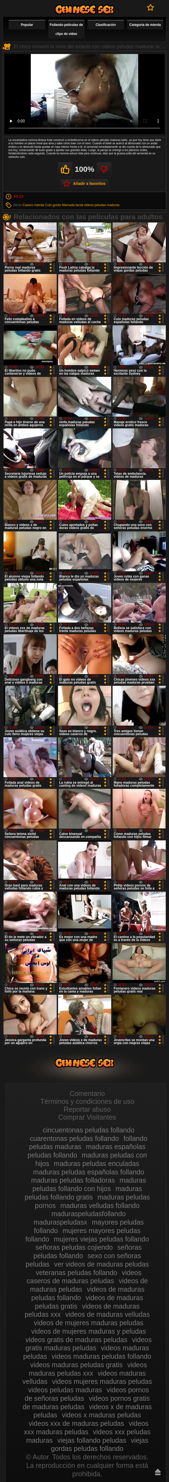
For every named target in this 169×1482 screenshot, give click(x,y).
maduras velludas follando (99, 1205)
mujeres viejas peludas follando (101, 1239)
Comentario (87, 1093)
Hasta (158, 1472)
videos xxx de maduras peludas (76, 1423)
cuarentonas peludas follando (74, 1138)
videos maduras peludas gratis (76, 1365)
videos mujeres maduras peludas (102, 1381)
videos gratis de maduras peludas (76, 1339)
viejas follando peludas (91, 1440)
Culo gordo (53, 205)
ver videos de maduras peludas (101, 1264)
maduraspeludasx (60, 1222)
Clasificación (106, 25)
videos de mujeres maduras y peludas (88, 1331)
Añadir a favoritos (89, 183)
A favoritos (150, 7)
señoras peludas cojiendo (74, 1247)
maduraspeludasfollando (89, 1214)
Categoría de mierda (145, 25)
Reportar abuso (87, 1109)
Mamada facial (72, 205)
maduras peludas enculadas (96, 1163)
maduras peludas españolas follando (88, 1172)
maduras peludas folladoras (73, 1180)
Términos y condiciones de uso (87, 1101)
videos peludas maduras (102, 205)
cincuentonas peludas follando (88, 1130)
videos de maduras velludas (107, 1314)
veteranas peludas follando (76, 1272)
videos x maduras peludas (101, 1415)
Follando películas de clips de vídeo (66, 29)
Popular (27, 25)
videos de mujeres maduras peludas (88, 1323)
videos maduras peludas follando (102, 1356)
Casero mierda (33, 205)
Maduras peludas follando (84, 9)
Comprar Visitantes (87, 1117)
